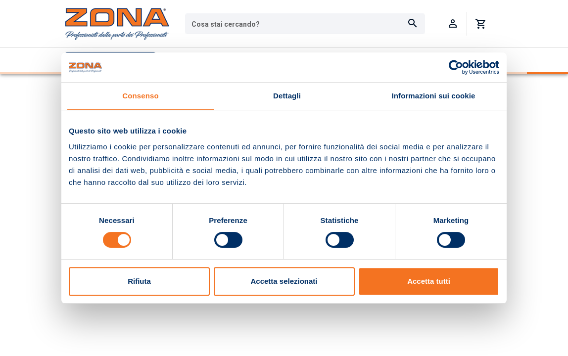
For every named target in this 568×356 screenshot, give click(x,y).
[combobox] (305, 24)
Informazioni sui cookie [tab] (433, 95)
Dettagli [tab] (287, 95)
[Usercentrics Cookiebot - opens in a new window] (456, 67)
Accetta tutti (428, 281)
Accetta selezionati (283, 281)
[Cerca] (413, 24)
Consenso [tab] (140, 95)
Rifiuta (139, 281)
